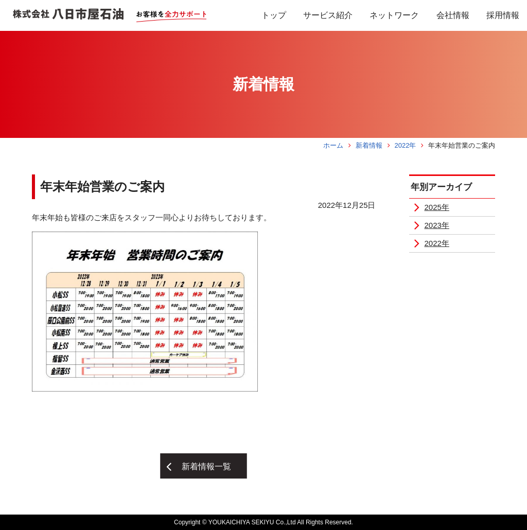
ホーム (333, 145)
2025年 (437, 207)
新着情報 (369, 145)
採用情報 (502, 15)
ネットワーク (394, 15)
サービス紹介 (328, 15)
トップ (273, 15)
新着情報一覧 (206, 466)
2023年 (437, 225)
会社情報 (452, 15)
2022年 (405, 145)
